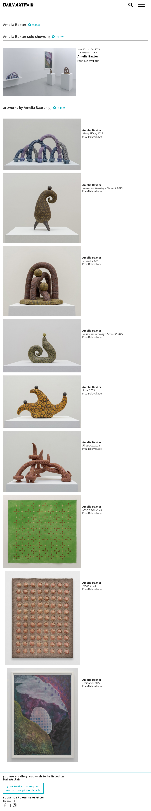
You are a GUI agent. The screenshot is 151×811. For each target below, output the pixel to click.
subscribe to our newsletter (23, 797)
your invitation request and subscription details (23, 788)
